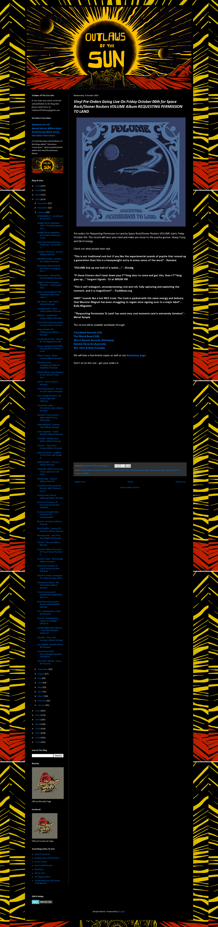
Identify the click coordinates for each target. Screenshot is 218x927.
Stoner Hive (40, 873)
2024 (38, 195)
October (42, 212)
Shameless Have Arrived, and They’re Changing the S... (48, 268)
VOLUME (85, 474)
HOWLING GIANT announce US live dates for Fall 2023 (50, 471)
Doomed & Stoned (43, 865)
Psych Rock (134, 470)
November (43, 208)
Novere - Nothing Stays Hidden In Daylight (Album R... (48, 621)
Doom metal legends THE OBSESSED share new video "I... (49, 294)
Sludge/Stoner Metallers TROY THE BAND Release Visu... (50, 225)
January (41, 705)
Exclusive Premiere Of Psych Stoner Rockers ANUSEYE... (48, 505)
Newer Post (80, 482)
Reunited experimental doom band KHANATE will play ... (48, 604)
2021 (38, 715)
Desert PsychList (42, 854)
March (41, 696)
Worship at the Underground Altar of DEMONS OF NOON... (48, 365)
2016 (38, 738)
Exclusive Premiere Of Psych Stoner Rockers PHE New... (48, 568)
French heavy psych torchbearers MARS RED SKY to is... (49, 594)
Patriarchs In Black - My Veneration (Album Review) (48, 585)
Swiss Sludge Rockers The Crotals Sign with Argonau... (49, 398)
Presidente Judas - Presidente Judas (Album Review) (50, 408)
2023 (38, 199)
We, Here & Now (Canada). (89, 348)
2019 (38, 724)
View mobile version (129, 487)
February (42, 701)
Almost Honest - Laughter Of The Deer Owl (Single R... (49, 455)
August (41, 674)
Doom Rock (124, 470)
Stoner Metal (166, 470)
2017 (38, 733)
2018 (38, 729)
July (40, 678)
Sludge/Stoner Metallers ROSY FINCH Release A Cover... (49, 235)
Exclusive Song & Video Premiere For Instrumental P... (48, 514)
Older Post (180, 482)
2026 (38, 186)
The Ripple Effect (42, 877)
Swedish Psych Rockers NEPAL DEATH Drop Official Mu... (48, 417)
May (40, 687)
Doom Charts (41, 862)
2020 (38, 720)
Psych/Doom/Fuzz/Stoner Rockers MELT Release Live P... (49, 488)
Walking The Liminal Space (47, 858)
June (40, 683)
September (43, 669)
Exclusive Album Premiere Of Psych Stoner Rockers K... (50, 552)
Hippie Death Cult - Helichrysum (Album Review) (48, 332)
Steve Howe (155, 470)
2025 (38, 190)
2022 (38, 711)
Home (130, 482)
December (43, 203)
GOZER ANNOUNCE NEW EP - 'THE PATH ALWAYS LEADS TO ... (49, 630)
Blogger (121, 911)
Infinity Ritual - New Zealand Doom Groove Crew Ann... (50, 375)
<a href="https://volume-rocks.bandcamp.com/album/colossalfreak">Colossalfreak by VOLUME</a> (103, 413)
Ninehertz (39, 869)
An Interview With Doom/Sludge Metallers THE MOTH (49, 654)
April (40, 692)
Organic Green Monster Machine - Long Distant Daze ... (49, 285)
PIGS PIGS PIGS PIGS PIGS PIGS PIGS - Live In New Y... (49, 245)
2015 (38, 742)
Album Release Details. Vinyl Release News (100, 470)
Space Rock (144, 470)
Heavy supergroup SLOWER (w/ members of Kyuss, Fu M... (50, 348)
